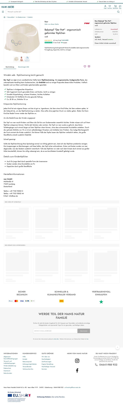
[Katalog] (89, 66)
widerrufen (56, 339)
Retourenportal (27, 362)
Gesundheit (10, 17)
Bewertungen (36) (23, 67)
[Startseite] (5, 17)
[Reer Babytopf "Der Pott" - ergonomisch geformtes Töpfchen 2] (21, 59)
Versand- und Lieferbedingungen (9, 362)
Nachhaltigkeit (46, 359)
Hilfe (24, 357)
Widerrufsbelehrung (10, 366)
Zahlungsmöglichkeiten (30, 364)
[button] (105, 7)
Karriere (44, 369)
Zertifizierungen (46, 362)
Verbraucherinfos (28, 369)
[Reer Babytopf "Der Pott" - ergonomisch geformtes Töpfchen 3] (27, 59)
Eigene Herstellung (47, 364)
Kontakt (25, 359)
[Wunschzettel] (85, 66)
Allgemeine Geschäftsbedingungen (11, 358)
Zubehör (30, 17)
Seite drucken (8, 373)
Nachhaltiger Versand (48, 367)
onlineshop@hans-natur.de (72, 387)
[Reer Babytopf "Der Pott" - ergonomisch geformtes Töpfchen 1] (22, 38)
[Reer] (87, 23)
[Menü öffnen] (3, 11)
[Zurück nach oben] (117, 347)
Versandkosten (27, 367)
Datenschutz (7, 368)
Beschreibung (10, 67)
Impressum (7, 371)
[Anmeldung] (105, 7)
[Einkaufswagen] (115, 7)
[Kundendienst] (120, 7)
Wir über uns (46, 357)
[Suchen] (118, 12)
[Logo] (8, 7)
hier (87, 339)
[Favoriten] (109, 7)
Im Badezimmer (21, 17)
